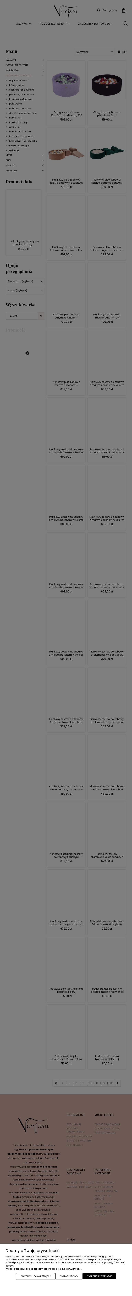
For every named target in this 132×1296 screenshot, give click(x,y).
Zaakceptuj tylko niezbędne (35, 1276)
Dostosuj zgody (69, 1276)
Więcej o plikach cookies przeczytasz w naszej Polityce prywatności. (44, 1268)
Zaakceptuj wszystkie (99, 1276)
